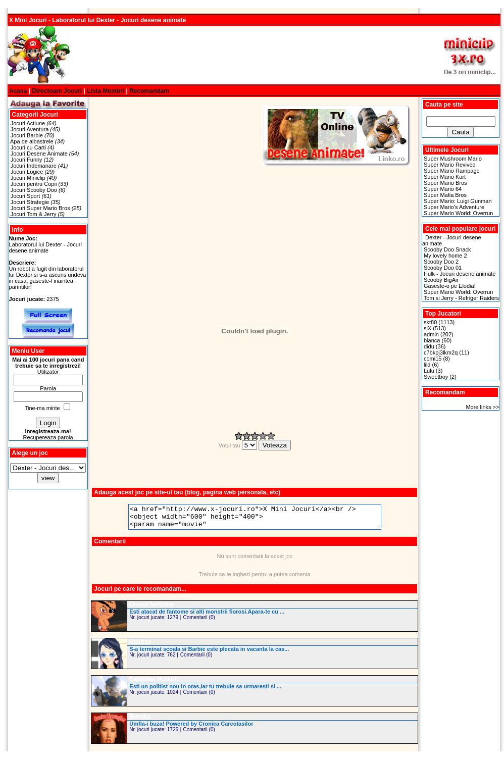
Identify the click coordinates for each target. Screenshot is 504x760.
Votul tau (239, 445)
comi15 (432, 359)
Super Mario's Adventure (454, 207)
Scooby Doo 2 (441, 262)
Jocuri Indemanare (34, 166)
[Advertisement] (254, 55)
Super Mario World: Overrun (458, 213)
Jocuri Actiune (28, 123)
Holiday (140, 646)
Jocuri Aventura (30, 129)
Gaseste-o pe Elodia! (450, 286)
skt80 (430, 322)
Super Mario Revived (450, 165)
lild (427, 365)
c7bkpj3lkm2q (441, 352)
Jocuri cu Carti (28, 147)
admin (431, 334)
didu (429, 346)
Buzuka (140, 721)
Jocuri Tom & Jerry (34, 214)
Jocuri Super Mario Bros (40, 208)
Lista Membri (105, 90)
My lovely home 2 (445, 255)
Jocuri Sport (25, 196)
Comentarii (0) (199, 622)
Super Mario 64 (443, 189)
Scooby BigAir (441, 280)
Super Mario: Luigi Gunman (458, 201)
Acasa (18, 90)
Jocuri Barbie (27, 135)
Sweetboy (436, 377)
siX (427, 328)
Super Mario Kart (445, 177)
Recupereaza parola (48, 437)
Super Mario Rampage (452, 171)
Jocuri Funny (26, 160)
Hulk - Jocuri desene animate (459, 274)
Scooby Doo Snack (447, 249)
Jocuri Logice (27, 172)
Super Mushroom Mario (453, 159)
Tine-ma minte (42, 408)
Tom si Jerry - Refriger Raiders (461, 298)
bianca (432, 340)
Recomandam (149, 90)
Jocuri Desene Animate (39, 153)
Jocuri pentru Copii (34, 184)
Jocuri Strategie (30, 202)
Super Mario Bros (445, 183)
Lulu (429, 371)
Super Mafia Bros (445, 195)
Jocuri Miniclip (28, 178)
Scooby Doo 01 (443, 268)
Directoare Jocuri (57, 90)
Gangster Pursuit (153, 683)
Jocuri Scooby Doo (34, 190)
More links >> (482, 407)
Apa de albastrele (32, 141)
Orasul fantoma (151, 609)
